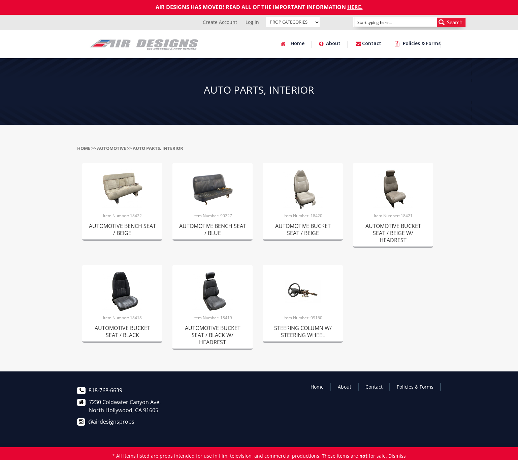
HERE (354, 7)
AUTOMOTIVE (111, 148)
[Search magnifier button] (451, 22)
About (333, 43)
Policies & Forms (422, 43)
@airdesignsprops (111, 421)
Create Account (220, 22)
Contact (371, 43)
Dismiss (397, 456)
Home (297, 43)
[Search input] (387, 22)
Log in (252, 22)
